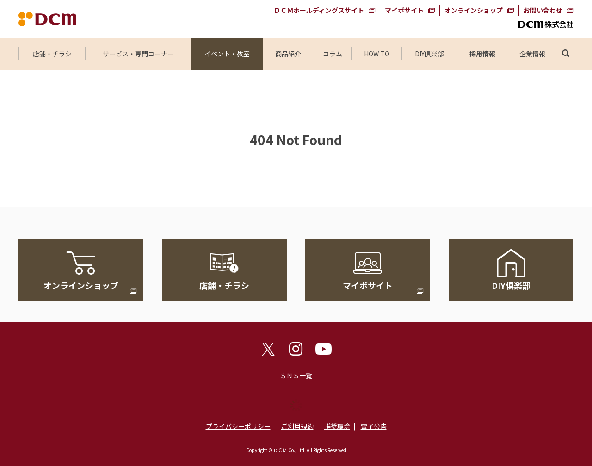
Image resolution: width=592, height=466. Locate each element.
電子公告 (374, 426)
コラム (332, 53)
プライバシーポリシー (238, 426)
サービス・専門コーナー (138, 53)
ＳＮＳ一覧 (296, 375)
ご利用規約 (297, 426)
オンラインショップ (473, 10)
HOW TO (377, 53)
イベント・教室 (227, 53)
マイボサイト (404, 10)
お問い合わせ (543, 10)
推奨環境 (337, 426)
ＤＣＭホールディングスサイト (319, 10)
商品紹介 (288, 53)
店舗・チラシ (52, 53)
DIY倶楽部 (429, 53)
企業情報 (532, 53)
